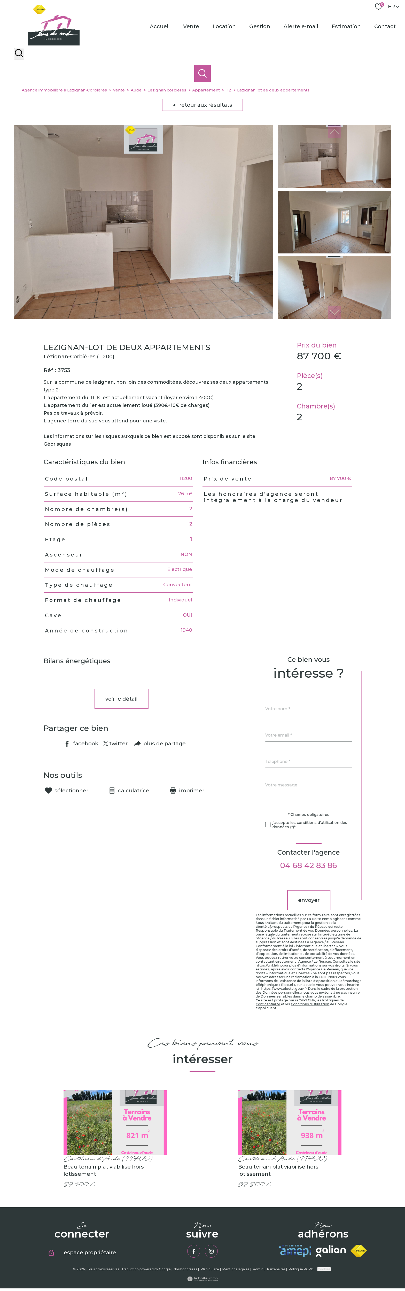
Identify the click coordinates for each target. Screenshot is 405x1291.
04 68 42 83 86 (321, 865)
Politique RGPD (301, 1269)
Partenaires (276, 1269)
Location (224, 26)
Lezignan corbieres (166, 90)
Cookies (324, 1269)
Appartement (206, 90)
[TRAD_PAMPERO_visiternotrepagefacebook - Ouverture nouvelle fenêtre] (193, 1251)
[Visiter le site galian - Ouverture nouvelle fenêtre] (331, 1251)
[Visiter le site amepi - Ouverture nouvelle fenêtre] (295, 1251)
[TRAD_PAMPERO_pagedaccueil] (54, 44)
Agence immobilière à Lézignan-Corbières (64, 90)
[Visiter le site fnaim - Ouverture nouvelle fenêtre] (359, 1251)
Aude (136, 90)
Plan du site (210, 1269)
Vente (191, 26)
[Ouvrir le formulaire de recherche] (19, 54)
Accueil (160, 26)
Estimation (346, 26)
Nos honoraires (185, 1269)
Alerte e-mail (301, 26)
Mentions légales (235, 1269)
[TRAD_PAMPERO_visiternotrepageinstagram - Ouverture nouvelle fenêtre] (211, 1251)
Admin (258, 1269)
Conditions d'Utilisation (322, 1004)
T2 (228, 90)
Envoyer (321, 900)
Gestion (259, 26)
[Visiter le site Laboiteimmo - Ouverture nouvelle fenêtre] (202, 1279)
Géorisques (57, 455)
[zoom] (143, 317)
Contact (385, 26)
